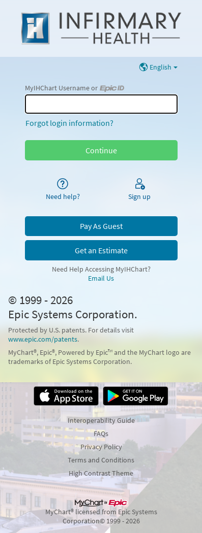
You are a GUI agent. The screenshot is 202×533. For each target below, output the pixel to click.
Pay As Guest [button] (101, 226)
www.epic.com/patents (42, 339)
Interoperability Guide (101, 420)
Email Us (101, 278)
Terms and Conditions (101, 459)
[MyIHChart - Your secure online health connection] (101, 28)
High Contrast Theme (101, 473)
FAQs (101, 433)
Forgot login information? (69, 123)
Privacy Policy (101, 446)
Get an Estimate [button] (101, 250)
